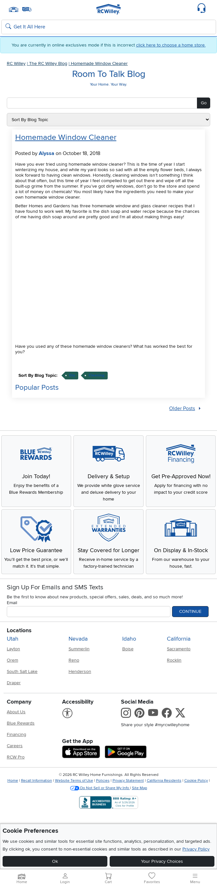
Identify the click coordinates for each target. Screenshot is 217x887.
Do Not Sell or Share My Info (100, 788)
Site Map (139, 788)
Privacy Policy (196, 849)
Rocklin (174, 660)
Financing (16, 734)
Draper (14, 683)
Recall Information (36, 780)
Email (12, 602)
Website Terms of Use (74, 780)
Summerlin (79, 649)
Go (204, 103)
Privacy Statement (128, 780)
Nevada (78, 638)
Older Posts (182, 409)
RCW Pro (16, 757)
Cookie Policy (196, 780)
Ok (55, 861)
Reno (74, 660)
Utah (12, 638)
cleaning (96, 375)
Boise (128, 649)
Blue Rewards (21, 723)
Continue (190, 611)
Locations (19, 630)
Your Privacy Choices (162, 861)
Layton (13, 649)
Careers (15, 745)
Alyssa (46, 153)
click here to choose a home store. (171, 45)
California (178, 638)
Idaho (129, 638)
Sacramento (178, 649)
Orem (12, 660)
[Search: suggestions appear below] (109, 27)
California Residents (164, 780)
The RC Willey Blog (48, 63)
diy (72, 375)
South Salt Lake (22, 671)
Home (12, 780)
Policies (103, 780)
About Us (16, 712)
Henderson (80, 671)
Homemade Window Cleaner (99, 63)
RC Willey (16, 63)
